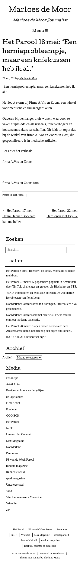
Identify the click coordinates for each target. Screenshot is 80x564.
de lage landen (14, 396)
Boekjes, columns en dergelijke (25, 390)
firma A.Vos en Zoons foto (20, 183)
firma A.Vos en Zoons (17, 161)
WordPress (58, 553)
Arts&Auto (13, 384)
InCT (9, 428)
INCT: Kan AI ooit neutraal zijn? (26, 337)
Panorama (12, 453)
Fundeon (11, 409)
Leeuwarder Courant (18, 434)
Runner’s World (29, 540)
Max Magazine (15, 440)
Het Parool (18, 194)
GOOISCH (12, 415)
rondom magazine (17, 465)
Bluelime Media (52, 557)
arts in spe (12, 378)
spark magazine (15, 478)
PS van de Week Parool (20, 459)
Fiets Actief (13, 403)
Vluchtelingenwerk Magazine (24, 497)
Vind (9, 491)
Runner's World (15, 472)
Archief (7, 357)
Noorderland (13, 447)
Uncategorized (15, 484)
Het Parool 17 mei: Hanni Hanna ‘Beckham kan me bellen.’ (18, 216)
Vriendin (11, 503)
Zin (8, 509)
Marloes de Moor (40, 10)
